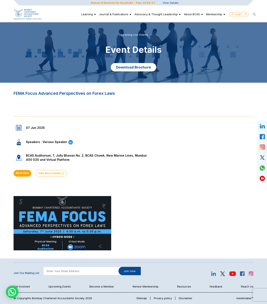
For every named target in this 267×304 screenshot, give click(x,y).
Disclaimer (185, 298)
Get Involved (22, 286)
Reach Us (247, 286)
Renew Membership (146, 286)
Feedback (216, 286)
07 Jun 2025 (35, 127)
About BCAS (192, 14)
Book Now (22, 173)
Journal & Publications (113, 14)
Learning (87, 14)
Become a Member (101, 286)
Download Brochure (133, 67)
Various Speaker (58, 142)
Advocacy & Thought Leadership (156, 14)
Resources (184, 286)
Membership (214, 14)
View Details (170, 2)
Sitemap (141, 298)
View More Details (51, 173)
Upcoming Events (59, 286)
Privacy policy (163, 298)
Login (239, 14)
